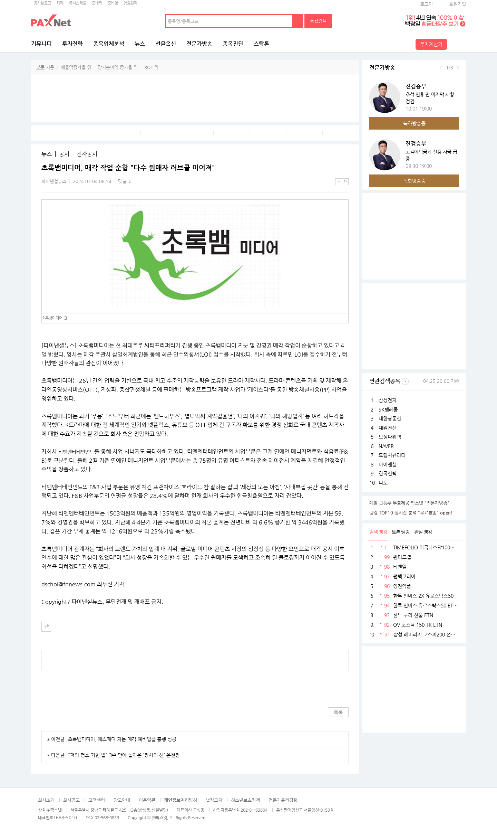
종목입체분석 (108, 43)
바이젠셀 (388, 464)
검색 (298, 21)
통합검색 (318, 20)
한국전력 (388, 473)
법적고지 (214, 800)
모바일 (113, 3)
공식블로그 (42, 3)
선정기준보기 (405, 381)
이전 (441, 68)
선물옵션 (165, 43)
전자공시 (87, 154)
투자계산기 (431, 44)
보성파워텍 (390, 437)
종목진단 (233, 43)
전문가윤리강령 (283, 800)
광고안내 (122, 800)
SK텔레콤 (388, 409)
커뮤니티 (41, 43)
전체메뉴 (457, 44)
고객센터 (96, 800)
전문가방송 (199, 43)
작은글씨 (338, 181)
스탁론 (261, 43)
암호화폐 (130, 3)
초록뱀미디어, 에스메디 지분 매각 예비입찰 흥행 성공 (122, 739)
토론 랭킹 (400, 532)
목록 (338, 712)
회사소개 (46, 800)
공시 (64, 154)
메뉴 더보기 (344, 168)
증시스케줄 (77, 3)
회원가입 (457, 4)
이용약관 (147, 800)
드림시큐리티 (392, 455)
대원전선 (388, 428)
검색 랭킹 (378, 532)
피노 (383, 482)
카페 (60, 3)
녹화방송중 (414, 123)
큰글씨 (345, 181)
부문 (40, 67)
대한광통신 (390, 418)
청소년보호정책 (245, 800)
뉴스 (140, 43)
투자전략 (72, 43)
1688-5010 (65, 817)
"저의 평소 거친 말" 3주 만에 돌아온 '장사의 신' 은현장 (124, 755)
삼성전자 (388, 400)
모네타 (97, 3)
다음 (458, 68)
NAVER (386, 446)
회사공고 (71, 800)
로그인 (426, 4)
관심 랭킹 (423, 532)
